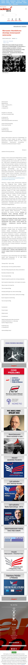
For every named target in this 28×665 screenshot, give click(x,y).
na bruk (7, 42)
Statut (14, 631)
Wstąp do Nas (14, 635)
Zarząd (14, 632)
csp (16, 38)
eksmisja (4, 41)
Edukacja (23, 1)
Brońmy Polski (19, 2)
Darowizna (14, 637)
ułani (7, 41)
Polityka (3, 1)
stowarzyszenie (11, 41)
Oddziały (14, 634)
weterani (4, 42)
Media (7, 1)
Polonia (8, 2)
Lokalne (12, 2)
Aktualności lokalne (19, 26)
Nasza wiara (15, 4)
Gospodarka (13, 1)
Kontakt (14, 638)
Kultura (18, 1)
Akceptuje (14, 652)
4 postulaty (14, 627)
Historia (3, 2)
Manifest (14, 629)
